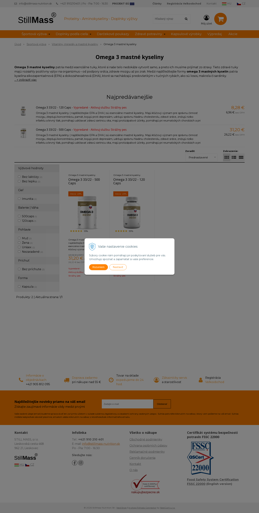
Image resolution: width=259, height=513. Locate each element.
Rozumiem (98, 267)
